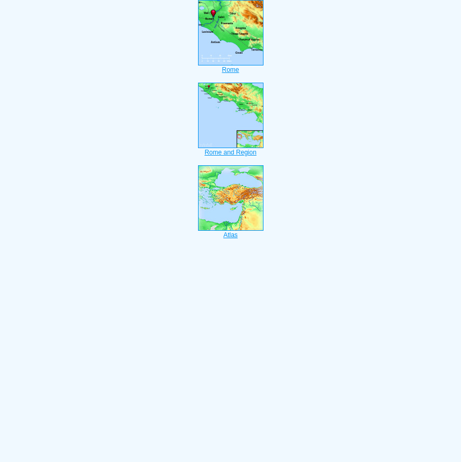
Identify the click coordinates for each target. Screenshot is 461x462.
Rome (231, 67)
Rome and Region (231, 149)
